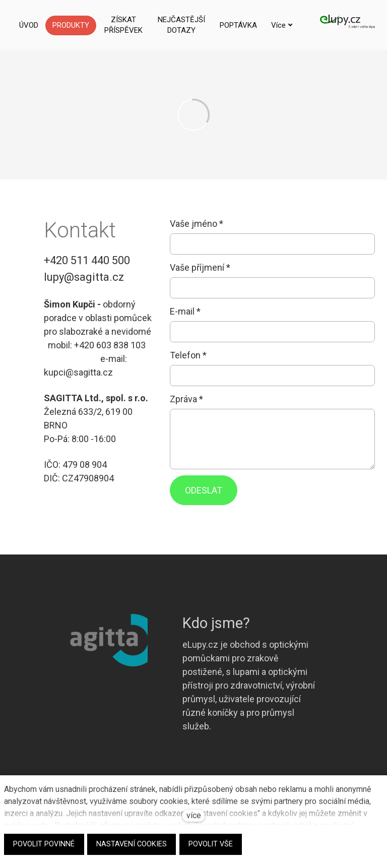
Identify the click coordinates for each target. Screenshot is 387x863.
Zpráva (186, 399)
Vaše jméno (196, 223)
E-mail (185, 311)
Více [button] (253, 25)
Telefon (188, 355)
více (193, 815)
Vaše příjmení (200, 267)
